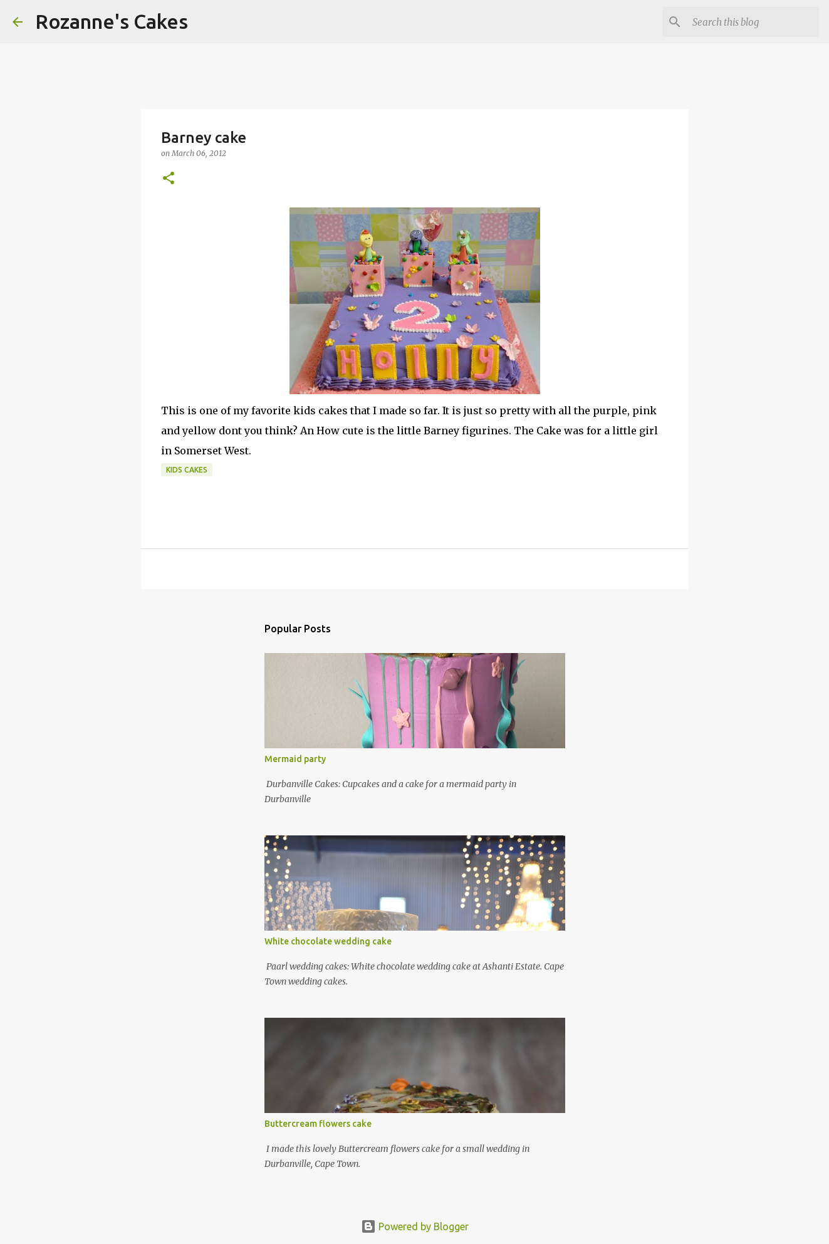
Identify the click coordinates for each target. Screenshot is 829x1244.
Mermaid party (295, 759)
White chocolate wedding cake (328, 941)
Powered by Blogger (415, 1226)
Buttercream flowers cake (318, 1124)
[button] (168, 178)
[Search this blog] (753, 22)
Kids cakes (186, 470)
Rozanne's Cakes (111, 21)
